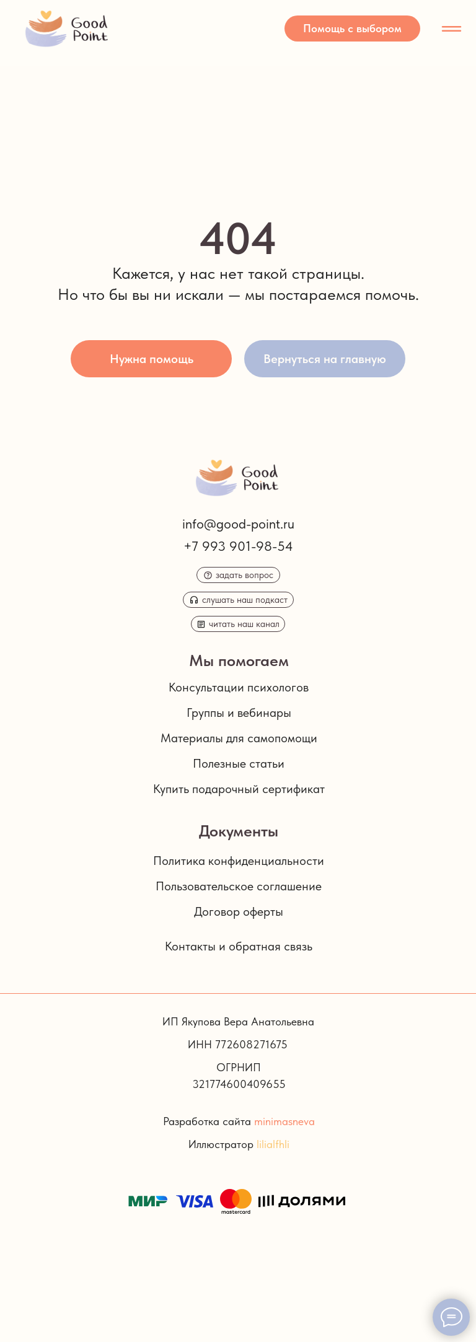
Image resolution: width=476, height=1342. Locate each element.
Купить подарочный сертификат (239, 788)
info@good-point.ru (238, 523)
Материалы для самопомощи (239, 737)
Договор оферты (238, 911)
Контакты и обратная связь (238, 946)
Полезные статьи (238, 763)
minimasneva (284, 1121)
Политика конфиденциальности (238, 860)
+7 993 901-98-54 (238, 546)
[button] (352, 28)
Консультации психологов (239, 687)
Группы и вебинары (239, 712)
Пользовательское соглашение (239, 886)
